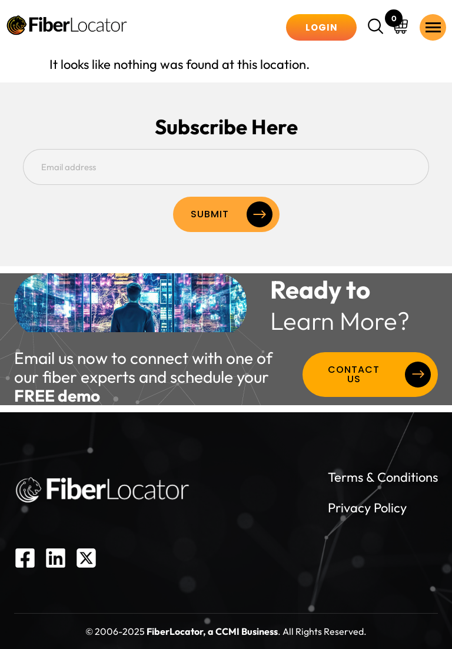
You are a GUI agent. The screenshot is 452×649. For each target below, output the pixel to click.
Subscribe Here (226, 127)
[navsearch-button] (377, 27)
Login (321, 27)
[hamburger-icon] (433, 27)
